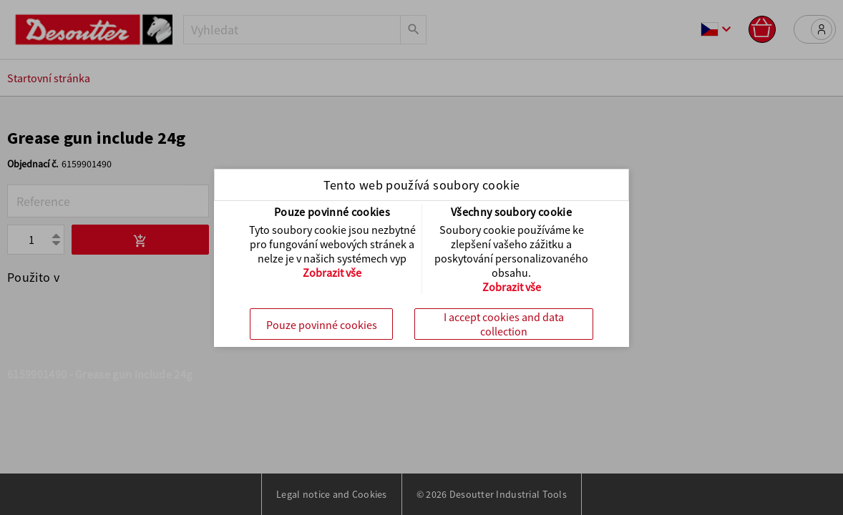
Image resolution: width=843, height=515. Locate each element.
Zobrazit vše (332, 272)
